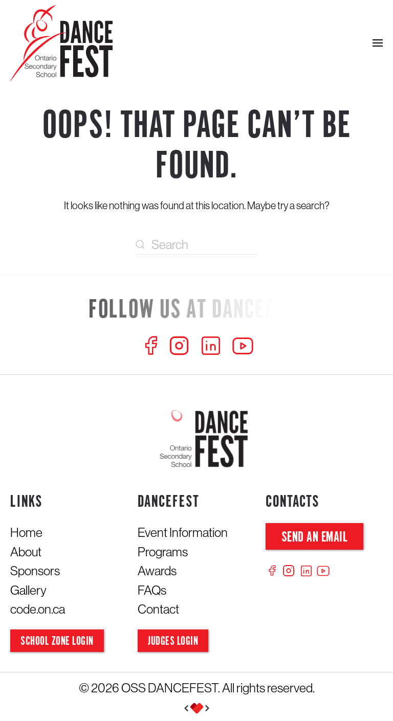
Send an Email (314, 537)
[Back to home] (61, 43)
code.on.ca (37, 609)
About (25, 552)
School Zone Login (57, 641)
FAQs (152, 590)
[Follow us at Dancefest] (196, 310)
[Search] (196, 244)
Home (26, 532)
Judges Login (173, 641)
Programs (163, 552)
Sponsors (35, 570)
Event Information (183, 532)
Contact (158, 609)
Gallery (28, 590)
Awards (157, 570)
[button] (378, 43)
